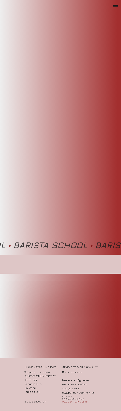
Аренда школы (71, 388)
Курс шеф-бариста (36, 376)
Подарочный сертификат (78, 392)
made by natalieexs (75, 401)
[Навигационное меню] (115, 5)
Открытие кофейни (74, 384)
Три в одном (32, 391)
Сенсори (30, 387)
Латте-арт (30, 380)
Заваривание (33, 383)
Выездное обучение (75, 380)
